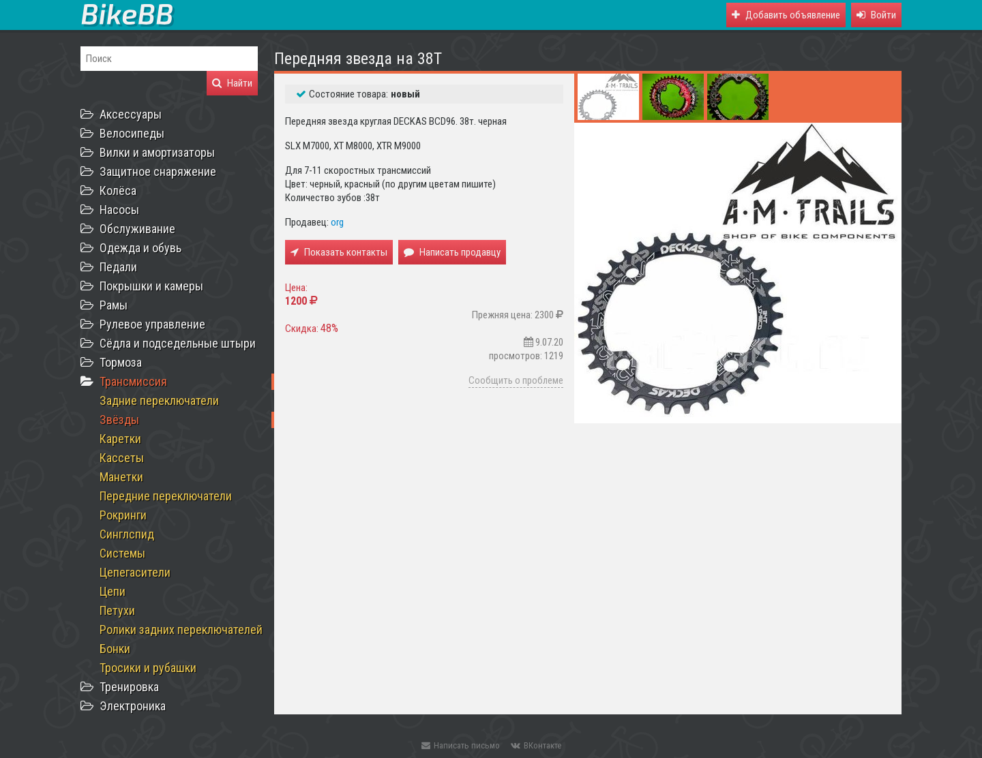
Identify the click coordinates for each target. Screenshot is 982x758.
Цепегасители (135, 572)
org (337, 222)
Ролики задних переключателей (181, 629)
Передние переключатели (166, 496)
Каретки (120, 438)
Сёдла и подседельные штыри (178, 343)
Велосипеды (132, 133)
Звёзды (119, 419)
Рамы (114, 305)
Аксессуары (131, 114)
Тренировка (129, 687)
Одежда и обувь (140, 248)
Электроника (133, 706)
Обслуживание (137, 229)
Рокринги (123, 515)
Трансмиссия (133, 381)
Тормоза (121, 362)
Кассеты (122, 458)
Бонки (115, 648)
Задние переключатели (159, 400)
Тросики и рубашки (148, 668)
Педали (118, 267)
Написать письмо (460, 745)
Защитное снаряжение (158, 171)
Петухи (117, 610)
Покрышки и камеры (151, 286)
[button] (876, 15)
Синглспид (127, 534)
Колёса (118, 190)
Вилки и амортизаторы (157, 152)
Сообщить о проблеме (515, 380)
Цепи (112, 591)
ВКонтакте (536, 745)
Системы (122, 553)
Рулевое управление (152, 324)
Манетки (121, 477)
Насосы (119, 209)
